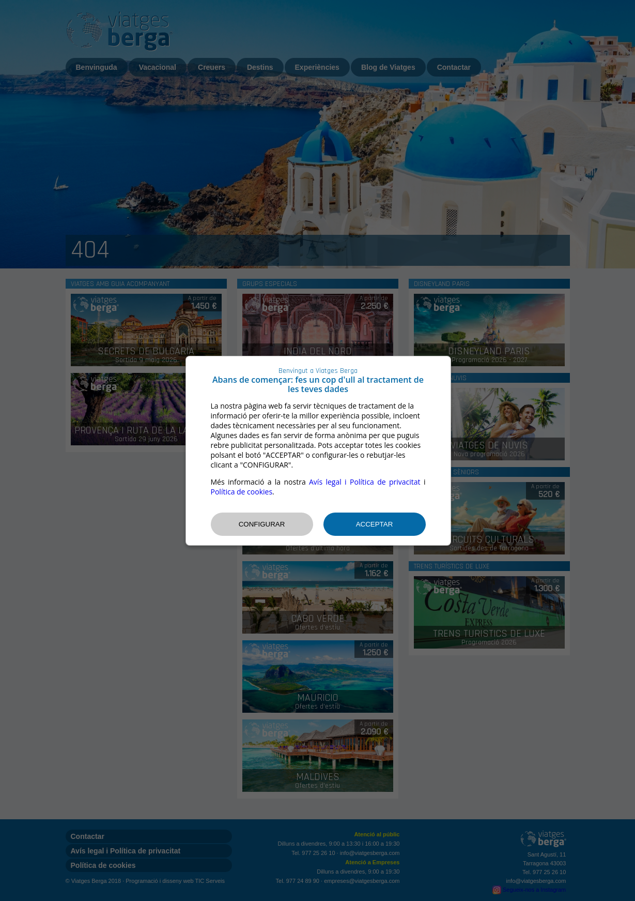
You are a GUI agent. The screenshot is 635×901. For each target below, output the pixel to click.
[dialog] (318, 451)
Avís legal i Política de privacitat (365, 482)
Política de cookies (242, 492)
